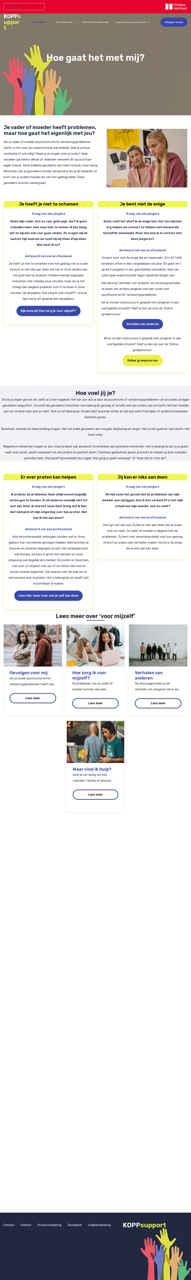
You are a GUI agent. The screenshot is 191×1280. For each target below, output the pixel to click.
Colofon (22, 1224)
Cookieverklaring (88, 1224)
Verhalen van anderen (142, 324)
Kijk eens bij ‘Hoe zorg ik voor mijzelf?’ (48, 311)
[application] (25, 6)
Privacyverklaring (43, 1224)
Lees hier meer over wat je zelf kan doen (48, 595)
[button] (173, 19)
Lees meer (33, 698)
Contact (7, 1224)
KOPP (16, 20)
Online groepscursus (142, 360)
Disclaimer (66, 1224)
